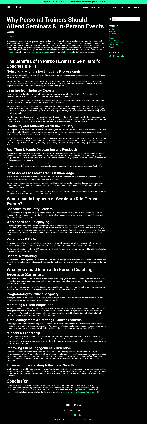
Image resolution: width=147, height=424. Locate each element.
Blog (122, 7)
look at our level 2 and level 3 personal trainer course (77, 392)
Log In (136, 7)
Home (85, 7)
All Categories (114, 29)
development (114, 34)
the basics (113, 45)
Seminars (101, 7)
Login (129, 7)
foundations (10, 31)
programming (114, 40)
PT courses (68, 52)
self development (116, 42)
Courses (113, 7)
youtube (112, 47)
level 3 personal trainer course (38, 52)
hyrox (111, 38)
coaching (112, 31)
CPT (98, 392)
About (92, 7)
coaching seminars (47, 385)
